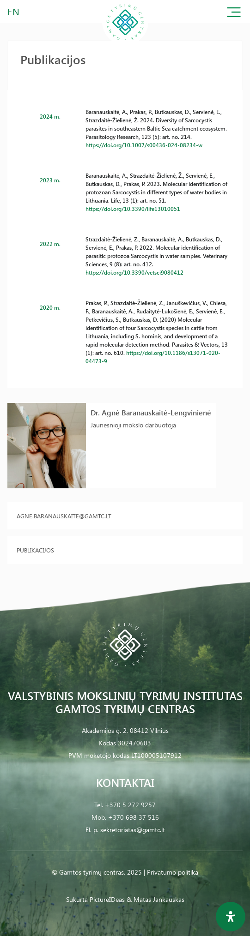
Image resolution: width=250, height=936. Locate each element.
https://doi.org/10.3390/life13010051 (132, 208)
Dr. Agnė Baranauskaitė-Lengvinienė (151, 412)
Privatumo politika (172, 872)
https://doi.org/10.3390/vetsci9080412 (134, 272)
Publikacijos (35, 550)
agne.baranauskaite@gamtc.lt (64, 516)
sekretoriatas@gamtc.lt (132, 829)
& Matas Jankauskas (155, 899)
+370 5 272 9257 (130, 804)
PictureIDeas (107, 899)
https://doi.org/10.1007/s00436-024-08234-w (143, 145)
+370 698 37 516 (133, 817)
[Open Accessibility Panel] (230, 916)
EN (13, 11)
